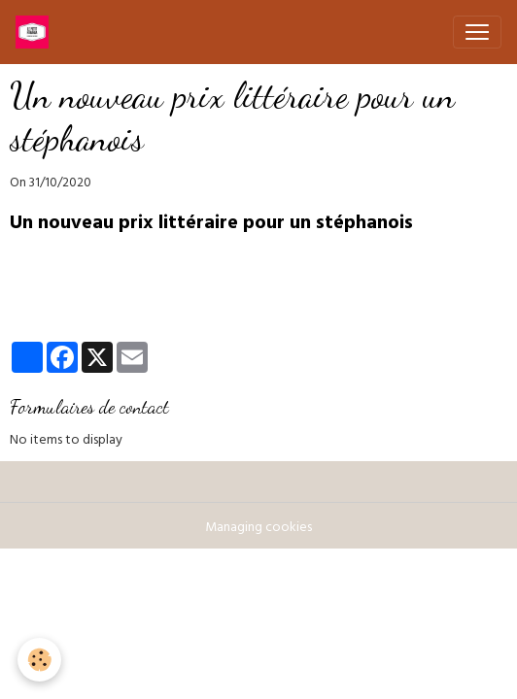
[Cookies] (39, 660)
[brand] (36, 32)
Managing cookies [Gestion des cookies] (258, 528)
